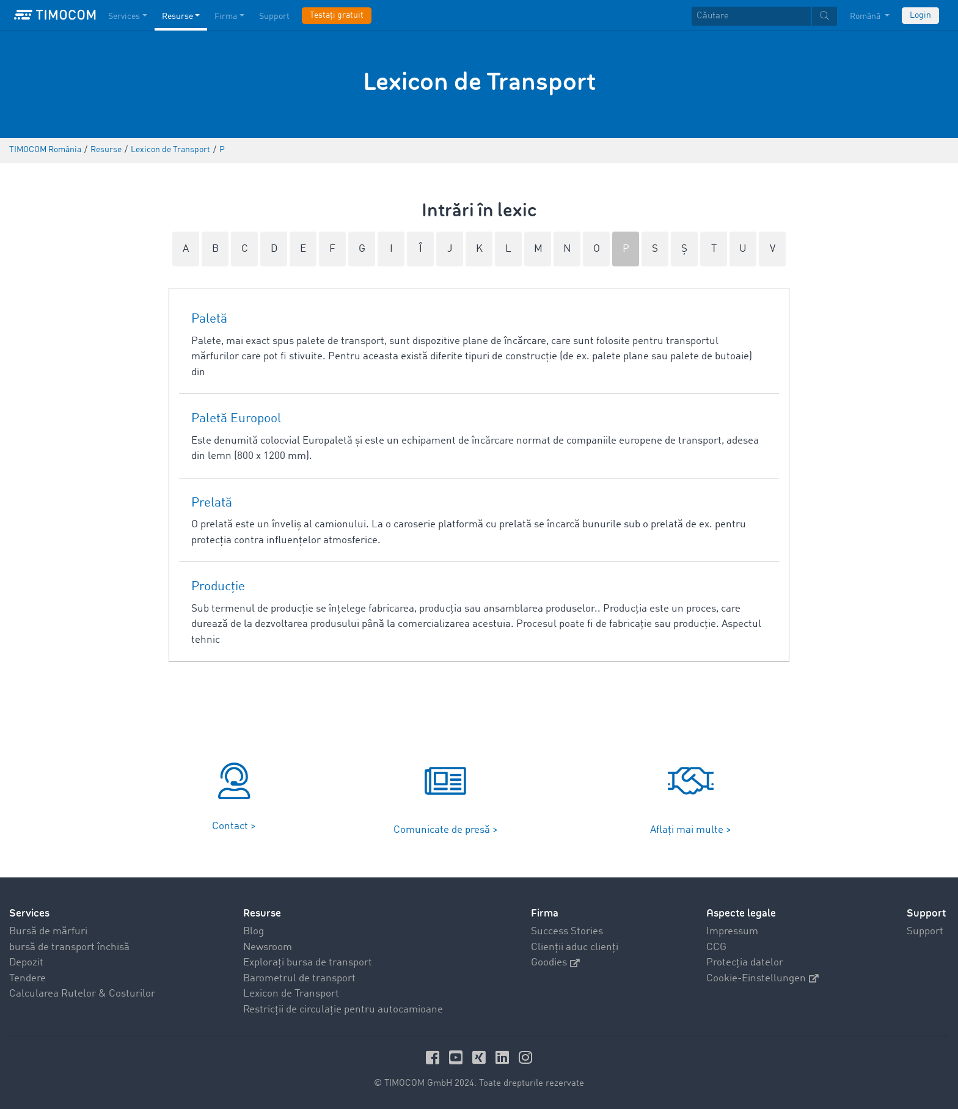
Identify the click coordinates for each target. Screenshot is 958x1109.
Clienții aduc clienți (574, 947)
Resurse (262, 913)
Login (920, 15)
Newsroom (267, 947)
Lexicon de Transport (291, 994)
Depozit (26, 962)
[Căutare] (751, 16)
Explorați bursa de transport (307, 962)
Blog (253, 931)
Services (29, 913)
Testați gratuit (337, 15)
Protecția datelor (744, 962)
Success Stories (567, 931)
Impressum (732, 931)
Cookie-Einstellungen (762, 978)
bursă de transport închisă (69, 947)
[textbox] (764, 16)
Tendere (27, 978)
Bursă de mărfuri (48, 931)
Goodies (555, 962)
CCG (716, 947)
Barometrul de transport (299, 978)
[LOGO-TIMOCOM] (55, 15)
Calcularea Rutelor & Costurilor (82, 994)
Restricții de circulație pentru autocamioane (343, 1010)
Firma (544, 913)
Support (925, 931)
